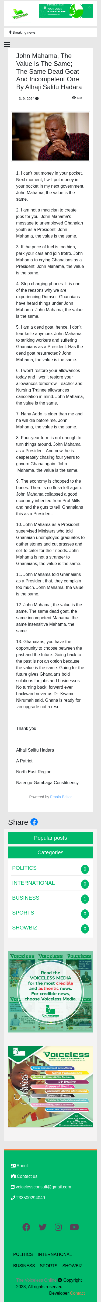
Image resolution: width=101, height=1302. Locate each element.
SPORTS (49, 1265)
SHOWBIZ (72, 1265)
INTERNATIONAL (55, 1254)
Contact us (24, 1176)
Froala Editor (61, 797)
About (19, 1165)
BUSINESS (24, 1265)
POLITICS (23, 1254)
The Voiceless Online (37, 1280)
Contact (77, 1293)
